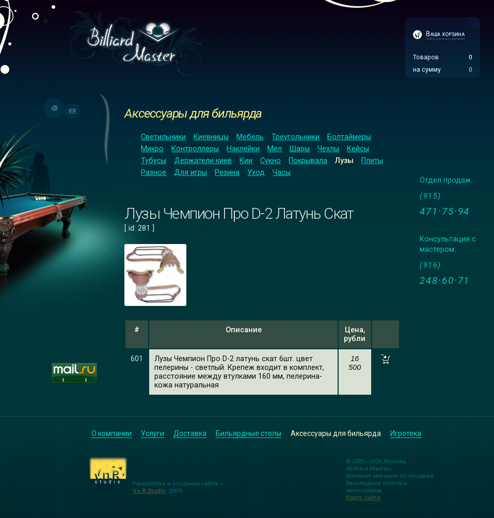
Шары (300, 148)
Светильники (163, 137)
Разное (153, 172)
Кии (246, 160)
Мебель (250, 137)
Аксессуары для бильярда (193, 113)
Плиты (372, 160)
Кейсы (358, 148)
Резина (227, 172)
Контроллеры (195, 148)
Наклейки (243, 148)
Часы (282, 172)
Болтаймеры (349, 137)
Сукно (270, 160)
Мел (274, 148)
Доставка (189, 433)
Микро (152, 148)
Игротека (405, 433)
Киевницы (211, 137)
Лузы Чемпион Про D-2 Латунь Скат (239, 213)
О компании (111, 433)
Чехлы (328, 148)
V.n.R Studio (149, 490)
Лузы (344, 160)
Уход (256, 172)
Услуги (152, 433)
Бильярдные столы (248, 433)
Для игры (190, 172)
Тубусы (153, 160)
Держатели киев (203, 160)
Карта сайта (363, 497)
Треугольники (296, 137)
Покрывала (308, 160)
